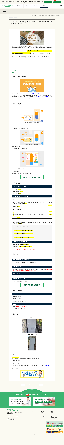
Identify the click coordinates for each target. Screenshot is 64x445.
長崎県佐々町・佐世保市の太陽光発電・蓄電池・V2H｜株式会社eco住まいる (12, 2)
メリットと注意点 (14, 70)
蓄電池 (42, 412)
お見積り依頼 (57, 1)
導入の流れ (13, 68)
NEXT (40, 384)
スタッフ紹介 (60, 5)
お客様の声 (35, 5)
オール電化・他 (43, 416)
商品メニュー (19, 5)
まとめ (13, 72)
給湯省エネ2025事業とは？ (16, 61)
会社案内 (52, 5)
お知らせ (15, 17)
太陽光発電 (42, 413)
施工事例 (27, 5)
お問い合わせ (49, 1)
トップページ (33, 411)
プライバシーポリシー (53, 418)
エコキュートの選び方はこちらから (18, 263)
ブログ (44, 5)
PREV (23, 384)
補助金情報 (11, 17)
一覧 (32, 384)
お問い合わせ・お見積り (54, 417)
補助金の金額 (14, 66)
